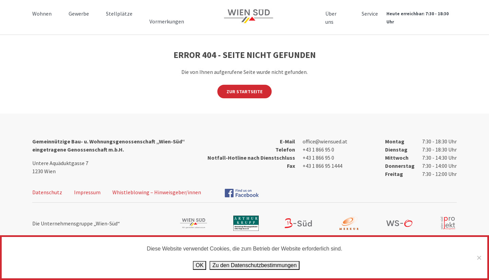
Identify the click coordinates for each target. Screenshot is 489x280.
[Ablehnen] (478, 257)
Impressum (87, 192)
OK (199, 265)
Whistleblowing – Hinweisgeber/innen (156, 192)
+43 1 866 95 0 (318, 149)
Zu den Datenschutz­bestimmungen (254, 265)
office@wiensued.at (325, 141)
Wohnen (42, 13)
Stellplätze (119, 13)
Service (370, 13)
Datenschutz (47, 192)
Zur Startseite (244, 91)
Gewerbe (79, 13)
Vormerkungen (166, 21)
